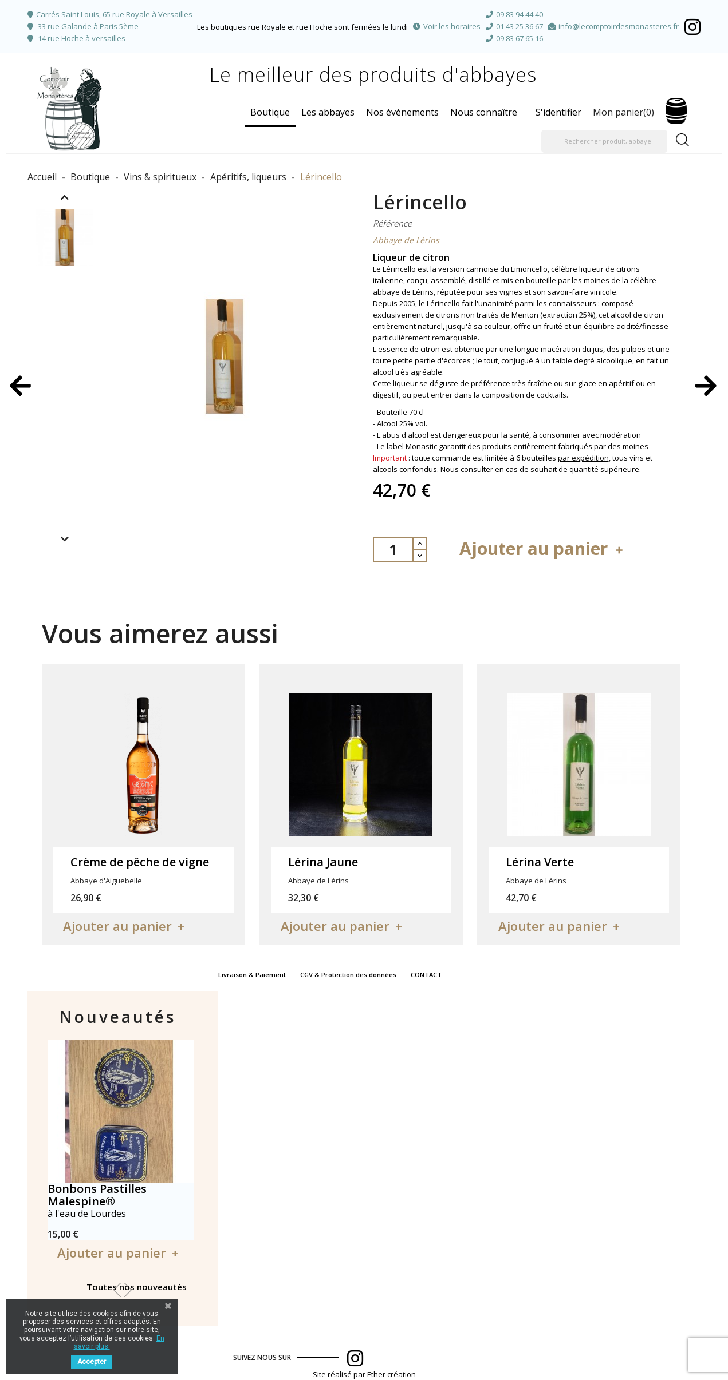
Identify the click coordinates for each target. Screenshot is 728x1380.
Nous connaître (483, 112)
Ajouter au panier (542, 548)
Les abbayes (328, 112)
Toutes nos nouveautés (136, 1286)
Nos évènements (402, 112)
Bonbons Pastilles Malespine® (97, 1195)
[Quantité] (393, 549)
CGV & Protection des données (348, 974)
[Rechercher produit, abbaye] (604, 141)
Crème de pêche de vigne (139, 862)
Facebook (692, 26)
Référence (392, 223)
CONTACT (426, 974)
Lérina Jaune (323, 862)
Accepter (91, 1362)
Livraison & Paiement (252, 974)
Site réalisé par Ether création (364, 1374)
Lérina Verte (540, 862)
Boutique (270, 112)
